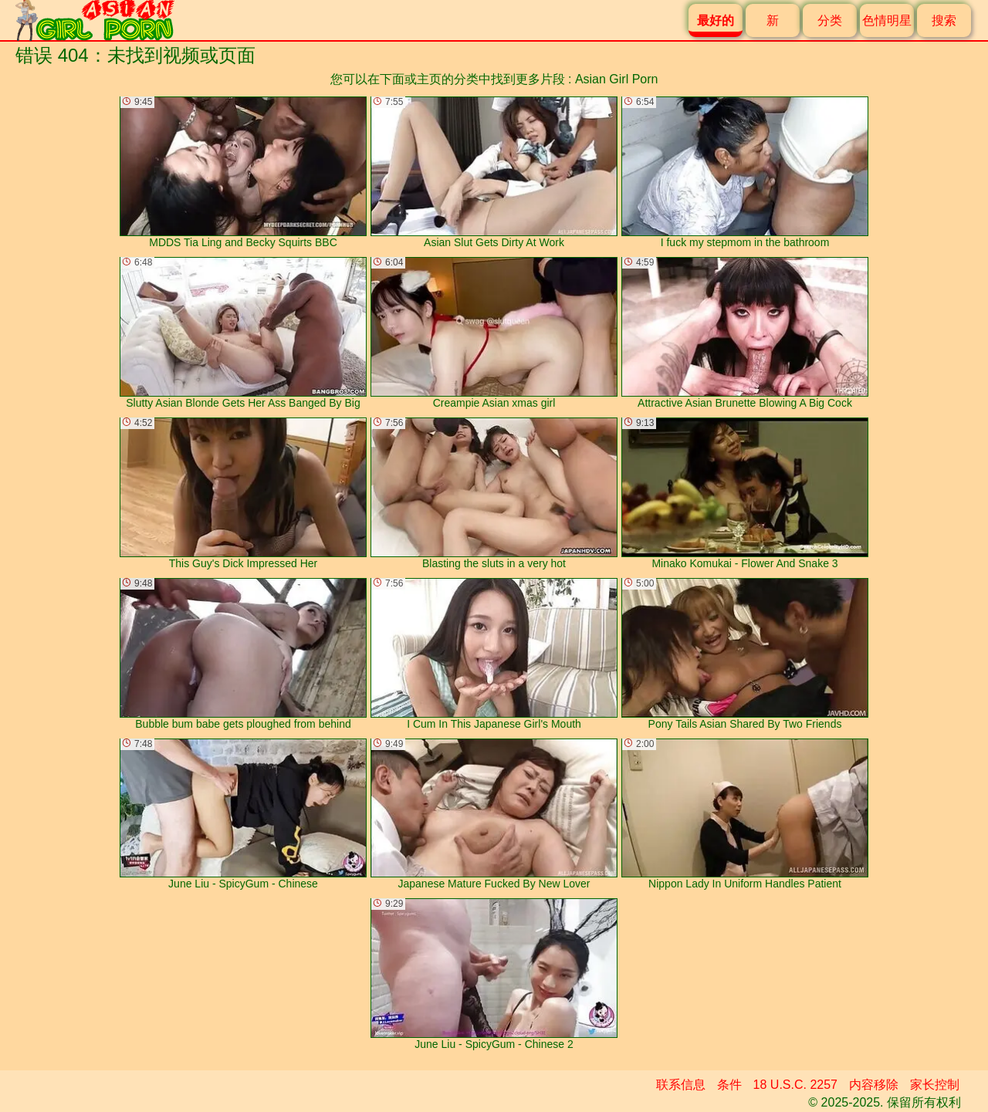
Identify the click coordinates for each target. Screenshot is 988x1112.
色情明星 (887, 20)
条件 (729, 1084)
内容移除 (873, 1084)
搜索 (944, 20)
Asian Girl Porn (616, 79)
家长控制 (934, 1084)
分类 (829, 20)
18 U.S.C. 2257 (795, 1084)
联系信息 (680, 1084)
